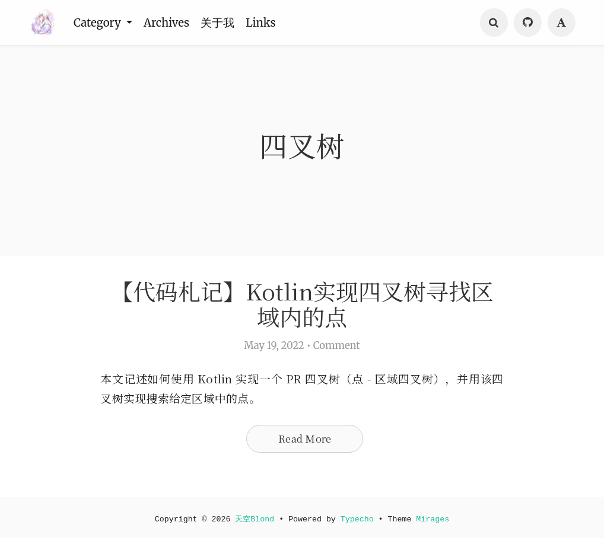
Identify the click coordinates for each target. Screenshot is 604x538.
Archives (168, 22)
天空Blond (254, 519)
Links (263, 22)
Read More (304, 438)
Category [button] (99, 22)
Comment (336, 346)
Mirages (433, 519)
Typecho (357, 519)
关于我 (220, 22)
